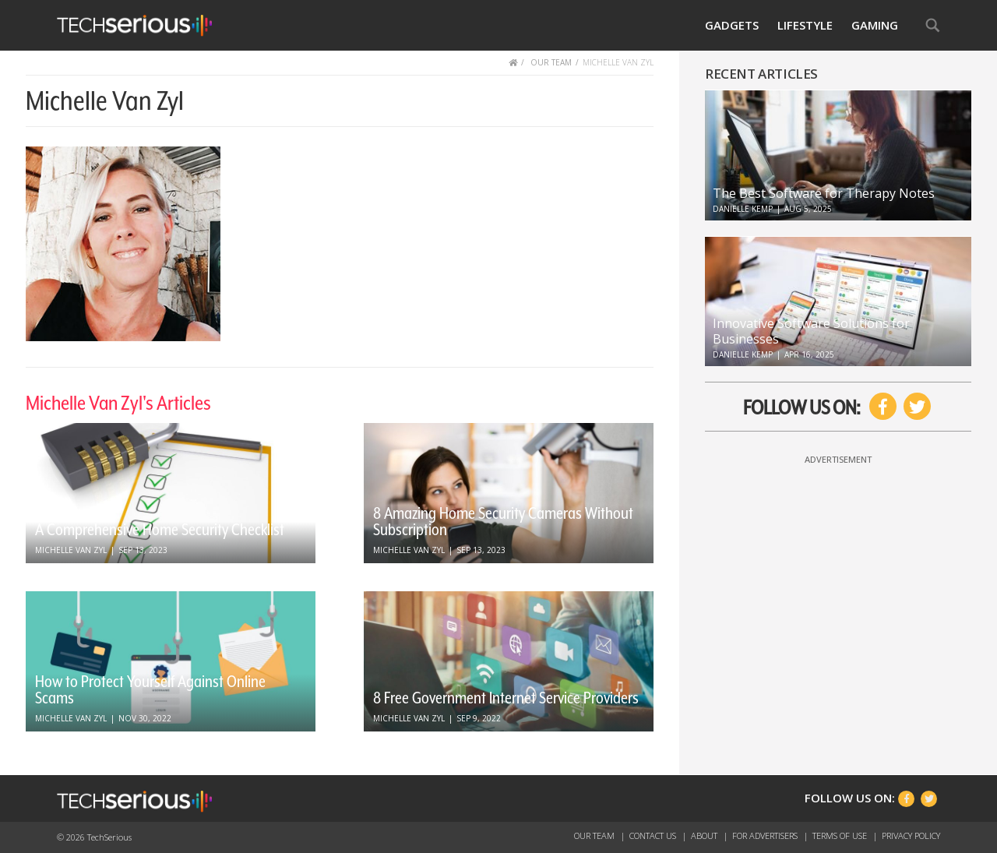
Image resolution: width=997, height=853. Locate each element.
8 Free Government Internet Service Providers (506, 698)
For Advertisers (766, 835)
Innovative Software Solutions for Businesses (811, 331)
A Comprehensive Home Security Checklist (159, 529)
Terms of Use (840, 835)
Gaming (874, 25)
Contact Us (653, 835)
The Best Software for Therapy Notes (824, 193)
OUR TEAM (551, 62)
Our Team (595, 835)
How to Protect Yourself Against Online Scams (150, 689)
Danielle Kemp (743, 208)
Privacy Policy (911, 835)
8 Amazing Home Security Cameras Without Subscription (503, 521)
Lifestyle (805, 25)
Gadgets (732, 25)
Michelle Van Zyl (71, 550)
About (705, 835)
